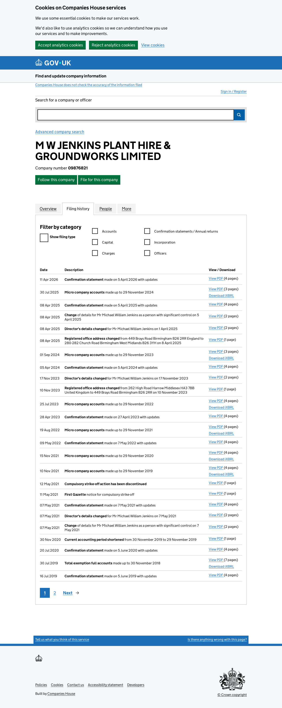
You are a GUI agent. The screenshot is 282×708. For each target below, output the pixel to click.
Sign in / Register (234, 91)
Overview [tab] (48, 208)
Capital (102, 243)
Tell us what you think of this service (62, 639)
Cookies (57, 685)
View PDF (216, 278)
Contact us (75, 685)
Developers (135, 685)
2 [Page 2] (55, 592)
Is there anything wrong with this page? (217, 639)
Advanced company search (59, 131)
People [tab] (105, 208)
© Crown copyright (232, 695)
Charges (103, 254)
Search (239, 114)
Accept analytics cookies (60, 45)
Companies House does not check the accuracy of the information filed (88, 85)
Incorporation (159, 243)
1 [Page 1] (45, 592)
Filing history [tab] (78, 208)
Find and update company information (70, 76)
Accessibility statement (105, 685)
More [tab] (126, 208)
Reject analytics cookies (113, 45)
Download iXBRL (221, 295)
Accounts (104, 232)
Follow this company (56, 179)
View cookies (153, 45)
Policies (41, 685)
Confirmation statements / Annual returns (181, 232)
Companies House (61, 693)
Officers (155, 254)
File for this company (99, 179)
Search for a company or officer (63, 100)
